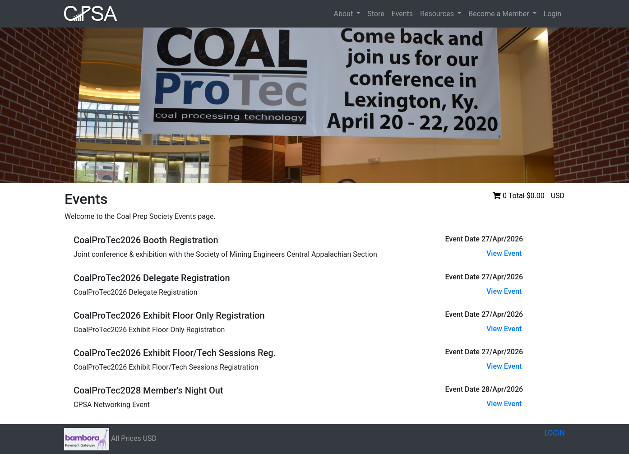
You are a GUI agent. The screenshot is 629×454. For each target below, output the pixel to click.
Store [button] (375, 13)
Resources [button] (438, 13)
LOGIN (554, 433)
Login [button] (552, 13)
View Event (504, 253)
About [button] (344, 13)
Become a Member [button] (499, 13)
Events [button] (402, 13)
